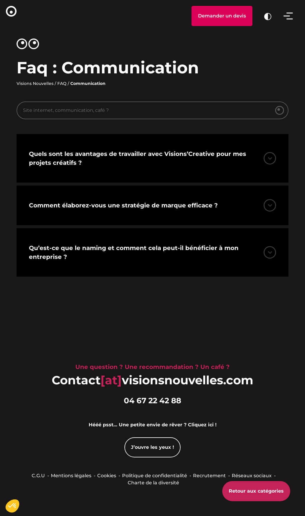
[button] (12, 506)
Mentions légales (71, 475)
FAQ (61, 83)
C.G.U (38, 475)
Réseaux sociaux (252, 475)
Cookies (106, 475)
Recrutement (209, 475)
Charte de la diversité (153, 483)
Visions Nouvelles (35, 83)
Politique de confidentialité (154, 475)
